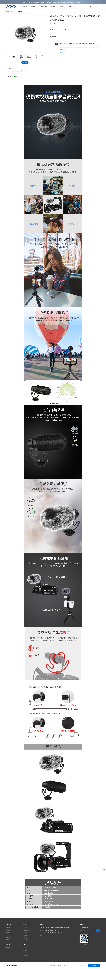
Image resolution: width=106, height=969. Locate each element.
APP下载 (8, 935)
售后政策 (8, 930)
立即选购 (78, 2)
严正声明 (70, 6)
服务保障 (8, 927)
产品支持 (8, 932)
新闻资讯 (25, 955)
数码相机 (25, 935)
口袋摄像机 (25, 927)
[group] (14, 57)
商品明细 (62, 52)
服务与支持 (43, 6)
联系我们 (62, 6)
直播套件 (25, 937)
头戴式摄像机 (26, 930)
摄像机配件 (25, 939)
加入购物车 (94, 965)
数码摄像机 (25, 932)
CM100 (20, 11)
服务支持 (66, 965)
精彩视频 (25, 952)
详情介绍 (52, 965)
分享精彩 (33, 6)
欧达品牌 (25, 947)
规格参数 (59, 965)
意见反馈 (8, 939)
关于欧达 (53, 6)
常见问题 (8, 937)
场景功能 (25, 950)
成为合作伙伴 (9, 947)
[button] (41, 56)
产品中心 (24, 6)
